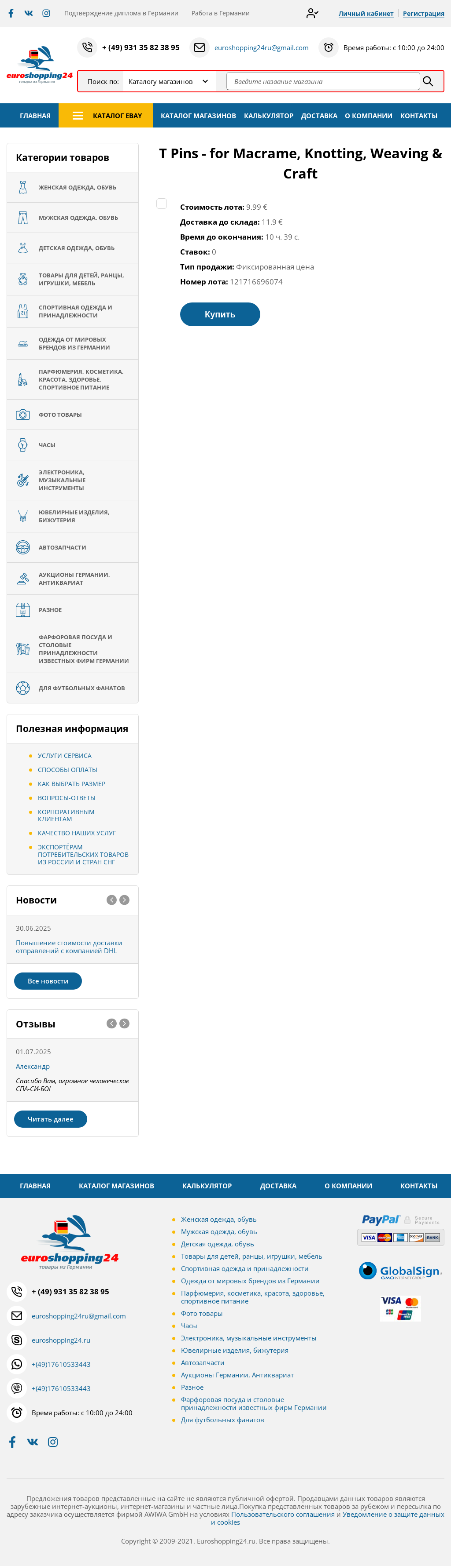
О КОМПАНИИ (368, 115)
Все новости (48, 980)
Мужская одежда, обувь (219, 1231)
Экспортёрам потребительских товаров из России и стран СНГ (83, 854)
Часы (189, 1325)
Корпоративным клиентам (66, 815)
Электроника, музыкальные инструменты (249, 1337)
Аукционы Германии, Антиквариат (237, 1374)
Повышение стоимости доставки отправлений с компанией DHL (69, 946)
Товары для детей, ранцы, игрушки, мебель (251, 1256)
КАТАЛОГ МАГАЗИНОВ (198, 115)
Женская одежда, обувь (219, 1219)
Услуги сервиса (65, 755)
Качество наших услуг (77, 833)
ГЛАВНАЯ (35, 115)
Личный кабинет (366, 13)
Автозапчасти (203, 1362)
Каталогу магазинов (161, 81)
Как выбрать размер (71, 783)
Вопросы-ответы (67, 798)
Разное (192, 1387)
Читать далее (51, 1118)
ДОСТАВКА (319, 115)
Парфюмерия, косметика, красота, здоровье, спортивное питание (253, 1297)
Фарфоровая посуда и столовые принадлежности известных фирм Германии (254, 1403)
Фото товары (202, 1313)
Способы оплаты (67, 769)
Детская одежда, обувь (217, 1243)
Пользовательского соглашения (283, 1514)
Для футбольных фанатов (222, 1419)
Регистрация (423, 13)
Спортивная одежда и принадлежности (245, 1268)
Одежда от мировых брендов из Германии (250, 1280)
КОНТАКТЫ (419, 115)
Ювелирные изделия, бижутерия (234, 1350)
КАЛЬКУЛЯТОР (268, 115)
